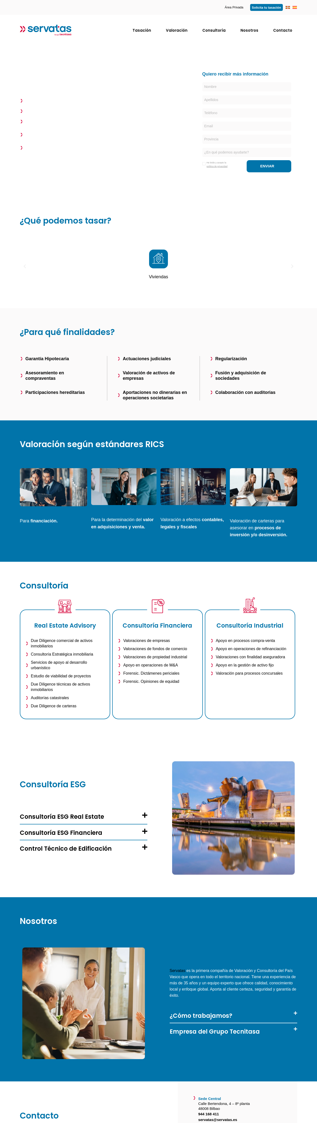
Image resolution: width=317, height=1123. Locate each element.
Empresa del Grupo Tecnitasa (215, 1031)
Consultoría (214, 30)
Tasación (141, 30)
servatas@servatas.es (217, 1120)
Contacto (282, 30)
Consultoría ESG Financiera (61, 833)
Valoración (176, 30)
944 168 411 (208, 1114)
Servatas (177, 971)
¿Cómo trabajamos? (201, 1016)
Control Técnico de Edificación (66, 848)
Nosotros (249, 30)
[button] (24, 266)
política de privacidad (217, 166)
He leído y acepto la (217, 164)
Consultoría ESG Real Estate (62, 817)
